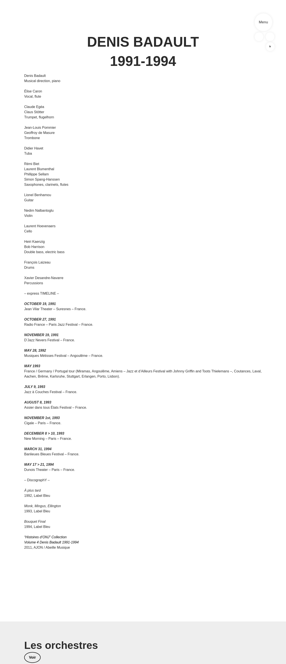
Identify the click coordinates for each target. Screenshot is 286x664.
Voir (32, 658)
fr (270, 47)
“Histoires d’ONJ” (37, 537)
